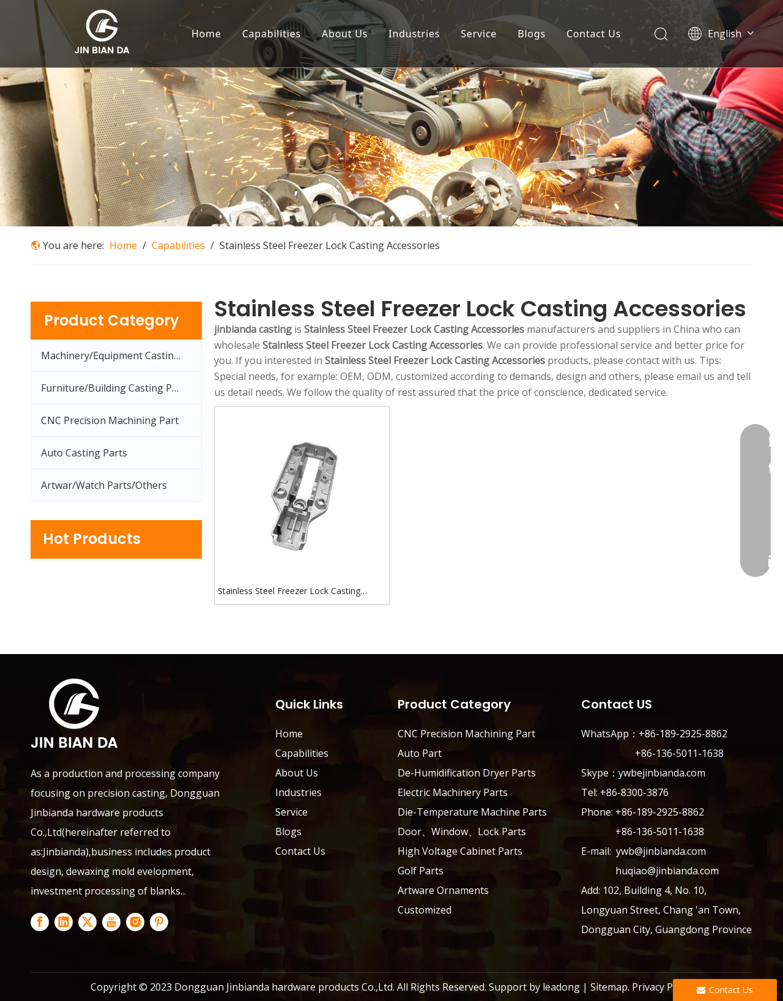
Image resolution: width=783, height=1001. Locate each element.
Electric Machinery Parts (453, 792)
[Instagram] (135, 922)
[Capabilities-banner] (391, 113)
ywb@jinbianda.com (662, 851)
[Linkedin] (63, 922)
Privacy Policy (661, 987)
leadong (561, 987)
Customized (424, 910)
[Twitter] (87, 922)
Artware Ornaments (443, 890)
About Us (345, 33)
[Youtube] (111, 922)
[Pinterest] (159, 922)
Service (479, 33)
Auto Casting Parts (84, 453)
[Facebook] (40, 922)
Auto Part (420, 753)
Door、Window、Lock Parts (462, 831)
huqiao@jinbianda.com (667, 870)
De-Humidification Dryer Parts (467, 773)
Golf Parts (420, 870)
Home (206, 33)
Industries (414, 33)
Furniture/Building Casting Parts (115, 388)
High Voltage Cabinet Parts (460, 851)
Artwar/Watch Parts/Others (104, 485)
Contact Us (593, 33)
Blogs (532, 33)
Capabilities (271, 33)
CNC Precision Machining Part (110, 420)
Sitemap (609, 987)
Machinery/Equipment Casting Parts (121, 355)
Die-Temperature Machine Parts (472, 812)
